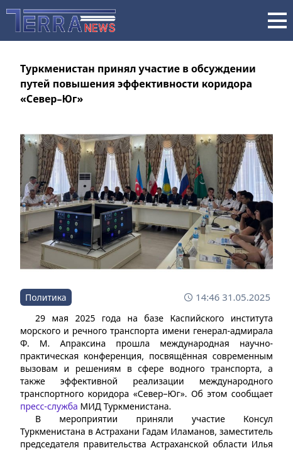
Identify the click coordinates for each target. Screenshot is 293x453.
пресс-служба (49, 406)
